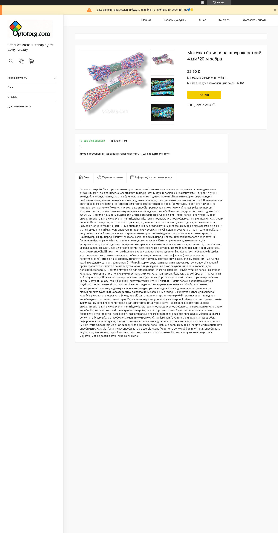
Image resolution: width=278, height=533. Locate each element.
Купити (204, 94)
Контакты (224, 20)
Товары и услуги (17, 77)
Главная (146, 20)
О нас (10, 87)
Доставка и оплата (19, 106)
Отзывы (12, 96)
